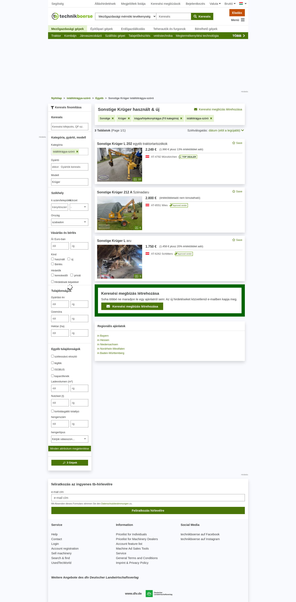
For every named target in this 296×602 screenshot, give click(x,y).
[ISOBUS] (52, 369)
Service (121, 553)
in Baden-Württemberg (110, 353)
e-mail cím (57, 491)
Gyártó (55, 160)
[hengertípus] (69, 439)
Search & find (60, 558)
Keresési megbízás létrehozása (218, 109)
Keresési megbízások (165, 3)
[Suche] (69, 126)
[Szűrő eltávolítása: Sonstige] (107, 118)
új (70, 259)
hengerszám (58, 417)
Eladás (237, 12)
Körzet (74, 200)
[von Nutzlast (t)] (60, 402)
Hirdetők (56, 270)
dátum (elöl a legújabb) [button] (226, 130)
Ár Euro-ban (58, 239)
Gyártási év (58, 297)
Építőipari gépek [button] (101, 29)
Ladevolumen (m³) (62, 381)
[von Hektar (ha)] (60, 333)
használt (58, 259)
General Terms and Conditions (137, 558)
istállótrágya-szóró (65, 151)
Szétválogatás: (198, 130)
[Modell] (69, 182)
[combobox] (69, 166)
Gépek (69, 462)
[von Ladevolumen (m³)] (60, 388)
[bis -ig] (79, 246)
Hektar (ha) (58, 326)
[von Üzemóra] (60, 318)
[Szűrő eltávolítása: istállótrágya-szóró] (199, 118)
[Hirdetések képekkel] (52, 281)
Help (54, 534)
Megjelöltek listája (133, 3)
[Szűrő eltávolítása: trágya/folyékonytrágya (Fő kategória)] (158, 118)
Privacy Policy (138, 562)
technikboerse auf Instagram (200, 539)
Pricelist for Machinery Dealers (137, 539)
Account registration (65, 548)
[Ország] (69, 222)
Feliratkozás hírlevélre (148, 510)
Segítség (58, 3)
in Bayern (103, 335)
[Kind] (52, 259)
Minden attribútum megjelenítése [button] (69, 448)
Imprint (120, 562)
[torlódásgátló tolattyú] (52, 411)
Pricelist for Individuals (131, 534)
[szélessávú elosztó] (52, 356)
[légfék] (52, 362)
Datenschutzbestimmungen (115, 503)
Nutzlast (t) (57, 395)
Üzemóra (56, 311)
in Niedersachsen (107, 344)
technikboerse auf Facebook (200, 534)
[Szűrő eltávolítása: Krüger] (124, 118)
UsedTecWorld (61, 562)
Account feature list (129, 543)
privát (75, 275)
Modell (55, 175)
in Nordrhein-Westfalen (111, 348)
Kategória (57, 144)
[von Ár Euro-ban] (60, 246)
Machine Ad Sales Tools (132, 548)
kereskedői (59, 275)
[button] (56, 35)
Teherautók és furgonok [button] (169, 29)
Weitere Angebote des (95, 577)
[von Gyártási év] (60, 304)
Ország (55, 215)
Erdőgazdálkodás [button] (133, 29)
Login (55, 543)
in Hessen (103, 340)
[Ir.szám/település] (59, 207)
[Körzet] (79, 207)
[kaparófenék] (52, 375)
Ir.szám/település (59, 200)
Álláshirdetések (105, 3)
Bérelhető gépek (206, 29)
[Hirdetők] (52, 275)
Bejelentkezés (195, 3)
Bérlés (57, 264)
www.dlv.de (133, 593)
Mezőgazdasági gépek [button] (67, 29)
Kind (54, 254)
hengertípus (58, 432)
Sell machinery (61, 553)
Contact (56, 539)
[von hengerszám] (60, 423)
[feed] (170, 228)
